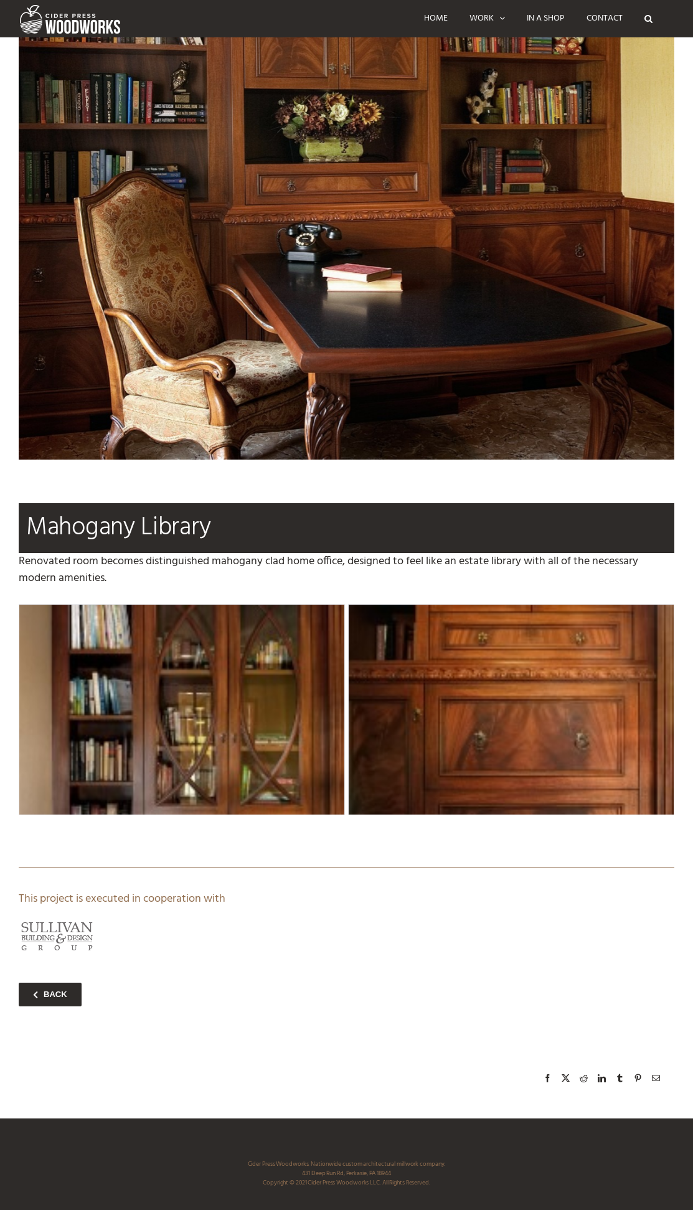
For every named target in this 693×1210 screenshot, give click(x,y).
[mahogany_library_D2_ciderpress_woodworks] (181, 710)
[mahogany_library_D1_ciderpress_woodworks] (511, 710)
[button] (648, 18)
